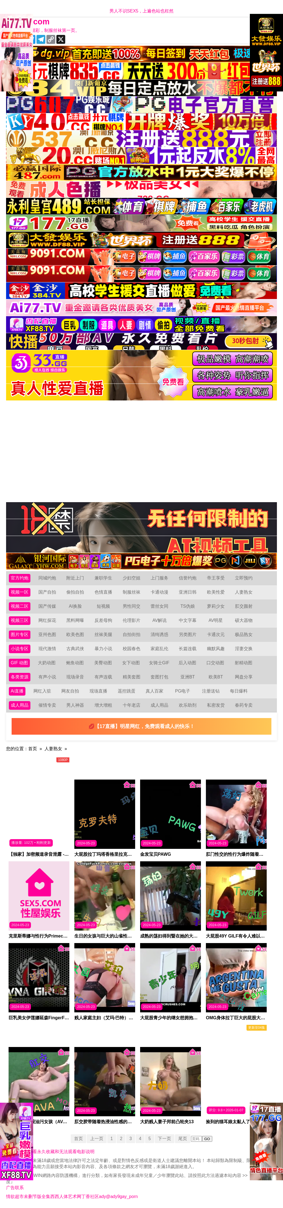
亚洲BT (187, 677)
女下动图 (131, 662)
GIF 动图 (19, 662)
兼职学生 (103, 578)
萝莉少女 (216, 606)
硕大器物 (244, 620)
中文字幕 (187, 620)
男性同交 (131, 606)
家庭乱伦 (159, 648)
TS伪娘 (187, 606)
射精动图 (243, 662)
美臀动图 (103, 662)
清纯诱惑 (159, 634)
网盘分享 (244, 677)
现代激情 (47, 648)
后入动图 (187, 662)
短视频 (103, 606)
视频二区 (19, 606)
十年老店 (131, 705)
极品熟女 (244, 634)
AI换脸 (75, 606)
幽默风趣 (216, 648)
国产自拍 (47, 592)
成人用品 (19, 705)
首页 (32, 748)
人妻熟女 (244, 592)
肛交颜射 (244, 606)
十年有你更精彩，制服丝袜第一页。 (44, 30)
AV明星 (215, 620)
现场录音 (75, 677)
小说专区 (19, 648)
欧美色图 (75, 634)
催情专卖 (47, 705)
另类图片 (187, 634)
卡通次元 (216, 634)
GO (208, 1139)
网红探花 (47, 620)
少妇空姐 (131, 578)
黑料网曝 (75, 620)
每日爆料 (239, 691)
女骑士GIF (159, 662)
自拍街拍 (131, 634)
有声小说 (47, 677)
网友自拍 (70, 691)
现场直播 (98, 691)
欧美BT (215, 677)
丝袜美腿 (103, 634)
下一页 (165, 1138)
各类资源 (19, 677)
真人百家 (154, 691)
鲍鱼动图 (75, 662)
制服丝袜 (131, 592)
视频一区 (19, 592)
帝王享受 (216, 578)
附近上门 (75, 578)
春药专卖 (244, 705)
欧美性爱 (216, 592)
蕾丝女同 (159, 606)
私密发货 (216, 705)
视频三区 (19, 620)
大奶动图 (47, 662)
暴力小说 (103, 648)
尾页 (183, 1138)
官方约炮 (19, 578)
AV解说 (159, 620)
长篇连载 (187, 648)
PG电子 (182, 691)
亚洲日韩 (187, 592)
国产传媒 (47, 606)
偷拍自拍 (75, 592)
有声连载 (103, 677)
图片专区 (19, 634)
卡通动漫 (159, 592)
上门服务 (159, 578)
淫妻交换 (244, 648)
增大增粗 (103, 705)
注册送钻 (211, 691)
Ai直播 (17, 691)
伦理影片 (131, 620)
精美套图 (131, 677)
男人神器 (75, 705)
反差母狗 (103, 620)
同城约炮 (47, 578)
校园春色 (131, 648)
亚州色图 (47, 634)
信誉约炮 (187, 578)
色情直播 (103, 592)
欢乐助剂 (187, 705)
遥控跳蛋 (126, 691)
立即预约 (244, 578)
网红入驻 (42, 691)
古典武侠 (75, 648)
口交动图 (215, 662)
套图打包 (159, 677)
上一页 (96, 1138)
